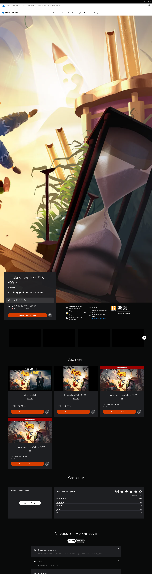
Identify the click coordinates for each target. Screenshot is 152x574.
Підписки (87, 11)
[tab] (71, 539)
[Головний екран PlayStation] (3, 5)
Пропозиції (76, 11)
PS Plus (23, 5)
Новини (39, 5)
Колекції (65, 11)
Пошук (96, 11)
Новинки (56, 11)
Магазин (46, 5)
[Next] (144, 336)
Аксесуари (31, 5)
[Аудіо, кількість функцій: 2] (76, 561)
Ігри (7, 5)
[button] (99, 317)
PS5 (13, 5)
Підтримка (55, 5)
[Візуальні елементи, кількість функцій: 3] (76, 549)
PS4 (17, 5)
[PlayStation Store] (11, 10)
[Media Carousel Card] (25, 336)
